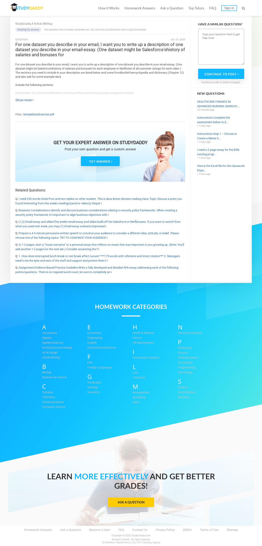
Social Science (188, 392)
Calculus (48, 392)
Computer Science (54, 407)
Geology (93, 387)
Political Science (189, 358)
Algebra (47, 338)
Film (90, 363)
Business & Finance (55, 377)
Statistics (184, 397)
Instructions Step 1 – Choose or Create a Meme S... (217, 136)
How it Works (108, 8)
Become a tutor (99, 530)
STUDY (31, 8)
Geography (94, 382)
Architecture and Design (58, 348)
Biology (47, 372)
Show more (24, 100)
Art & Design (50, 353)
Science (183, 387)
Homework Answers (139, 8)
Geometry (94, 392)
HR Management (144, 343)
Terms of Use (209, 530)
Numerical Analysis (191, 333)
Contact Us (140, 530)
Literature (139, 377)
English (92, 343)
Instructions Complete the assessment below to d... (213, 120)
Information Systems (147, 358)
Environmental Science (103, 348)
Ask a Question (171, 8)
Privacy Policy (165, 530)
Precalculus (186, 363)
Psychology (186, 372)
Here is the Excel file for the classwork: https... (221, 168)
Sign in (229, 8)
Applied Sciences (54, 343)
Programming (187, 367)
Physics (183, 353)
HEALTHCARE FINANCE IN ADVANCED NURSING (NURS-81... (218, 104)
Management (141, 392)
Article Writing (52, 357)
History (138, 338)
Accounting (50, 333)
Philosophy (185, 348)
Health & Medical (144, 333)
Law (135, 373)
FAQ (212, 8)
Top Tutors (196, 8)
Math (136, 402)
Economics (95, 333)
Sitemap (232, 530)
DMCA (187, 530)
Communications (54, 402)
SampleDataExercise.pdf (38, 114)
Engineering (95, 338)
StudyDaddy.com (141, 535)
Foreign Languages (100, 367)
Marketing (139, 397)
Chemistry (49, 397)
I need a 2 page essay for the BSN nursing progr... (218, 152)
